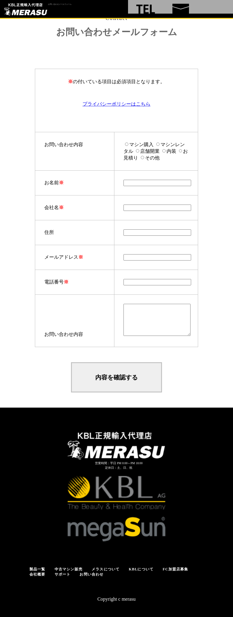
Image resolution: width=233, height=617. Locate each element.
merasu (129, 599)
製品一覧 (37, 569)
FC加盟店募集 (175, 569)
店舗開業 (150, 151)
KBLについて (141, 569)
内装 (171, 151)
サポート (63, 574)
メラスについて (106, 569)
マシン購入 (141, 144)
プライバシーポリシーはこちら (116, 104)
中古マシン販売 (69, 569)
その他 (152, 157)
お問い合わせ (91, 574)
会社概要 (37, 574)
